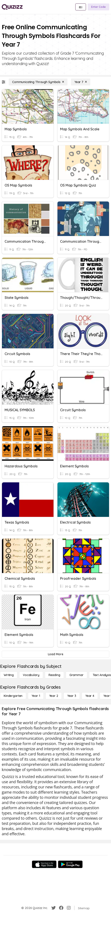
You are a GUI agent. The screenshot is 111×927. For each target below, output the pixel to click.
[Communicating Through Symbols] (38, 82)
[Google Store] (70, 864)
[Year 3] (72, 695)
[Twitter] (53, 907)
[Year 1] (36, 695)
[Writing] (8, 675)
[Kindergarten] (13, 695)
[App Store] (44, 864)
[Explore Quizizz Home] (12, 7)
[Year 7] (80, 82)
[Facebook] (61, 907)
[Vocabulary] (31, 675)
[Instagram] (69, 907)
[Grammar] (76, 675)
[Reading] (54, 675)
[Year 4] (90, 695)
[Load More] (55, 654)
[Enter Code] (98, 6)
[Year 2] (53, 695)
